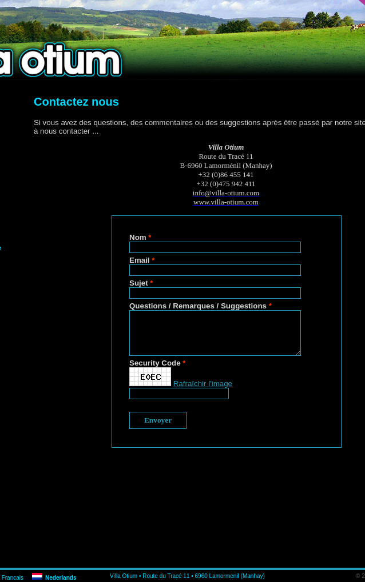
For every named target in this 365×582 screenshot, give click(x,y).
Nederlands (60, 578)
